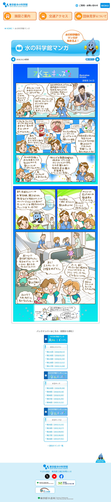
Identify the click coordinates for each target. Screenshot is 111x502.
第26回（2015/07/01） (56, 439)
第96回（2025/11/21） (56, 402)
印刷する (90, 59)
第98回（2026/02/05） (56, 395)
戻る (97, 59)
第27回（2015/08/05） (56, 435)
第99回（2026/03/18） (56, 391)
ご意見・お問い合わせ (88, 5)
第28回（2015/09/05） (56, 431)
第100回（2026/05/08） (56, 388)
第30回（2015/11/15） (56, 424)
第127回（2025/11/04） (56, 366)
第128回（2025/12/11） (56, 362)
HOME (9, 28)
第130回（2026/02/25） (56, 355)
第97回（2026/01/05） (56, 399)
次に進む (13, 59)
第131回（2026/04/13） (56, 352)
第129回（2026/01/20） (56, 359)
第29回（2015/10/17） (56, 428)
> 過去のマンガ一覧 (55, 445)
